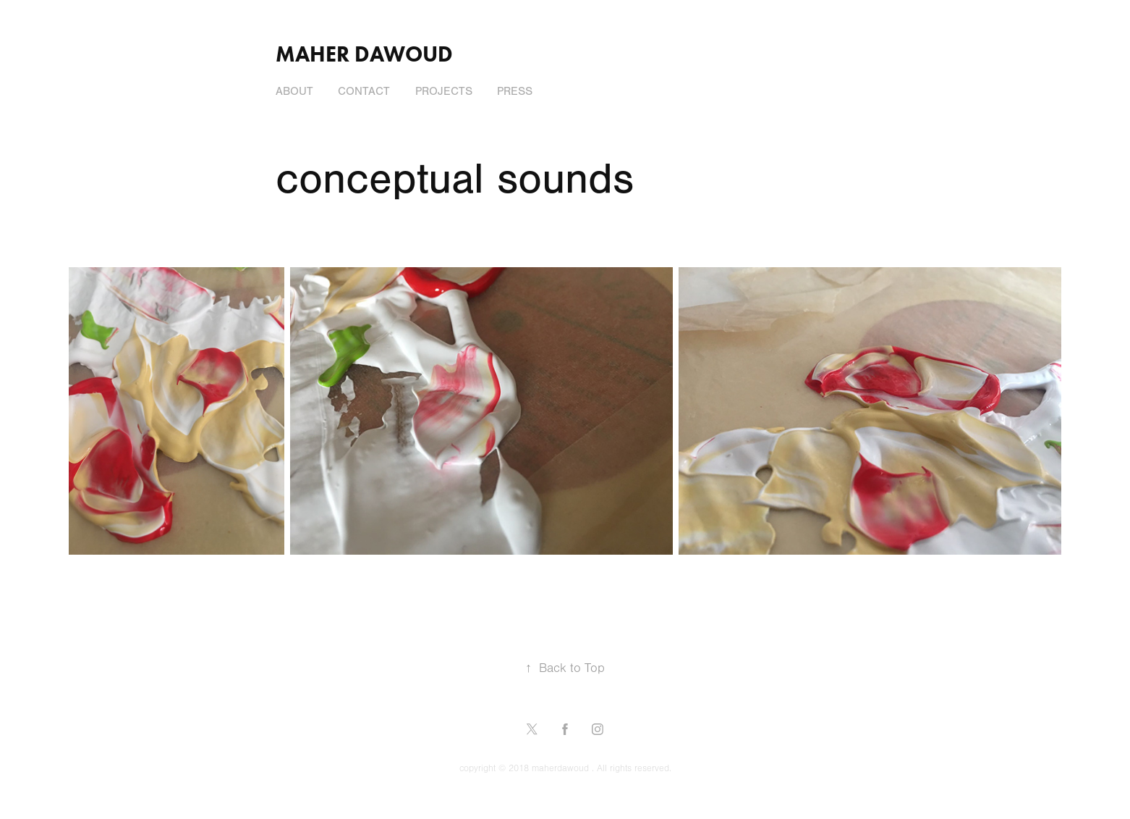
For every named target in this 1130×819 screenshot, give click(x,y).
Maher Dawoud (364, 54)
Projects (443, 91)
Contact (364, 91)
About (294, 91)
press (514, 91)
